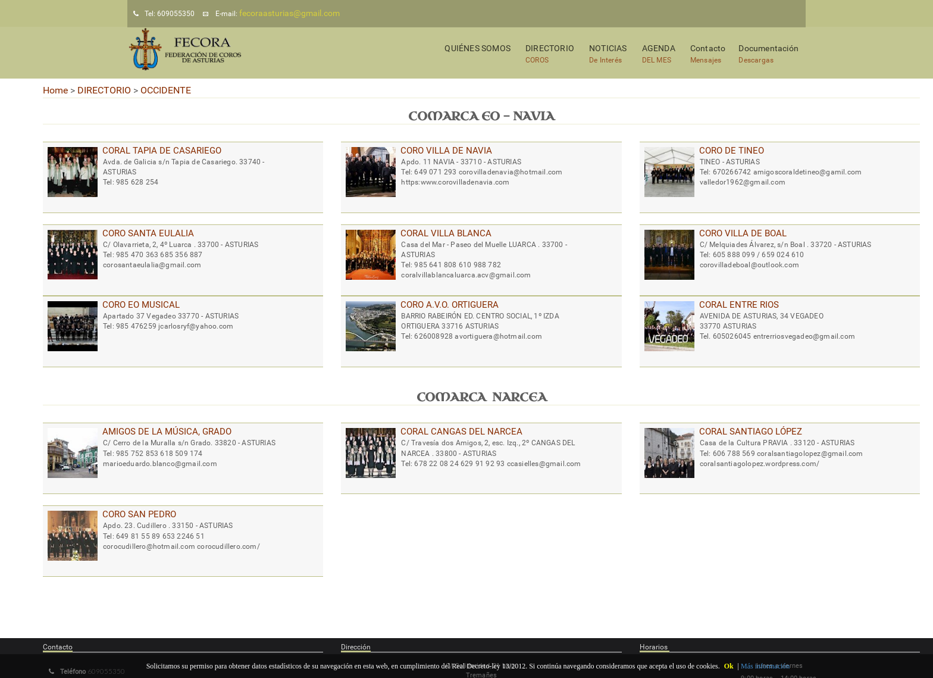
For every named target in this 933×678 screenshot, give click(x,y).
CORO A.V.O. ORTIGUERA (449, 304)
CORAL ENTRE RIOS (739, 304)
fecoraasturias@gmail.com (289, 13)
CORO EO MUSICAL (141, 304)
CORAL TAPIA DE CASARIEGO (161, 150)
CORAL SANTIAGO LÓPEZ (750, 431)
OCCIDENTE (165, 90)
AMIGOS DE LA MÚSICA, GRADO (166, 431)
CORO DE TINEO (731, 150)
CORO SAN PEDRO (139, 514)
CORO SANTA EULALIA (148, 233)
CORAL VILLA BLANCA (445, 233)
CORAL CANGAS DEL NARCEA (461, 431)
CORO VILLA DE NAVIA (446, 150)
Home (55, 90)
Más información (765, 666)
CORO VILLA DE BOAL (743, 233)
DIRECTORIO (104, 90)
